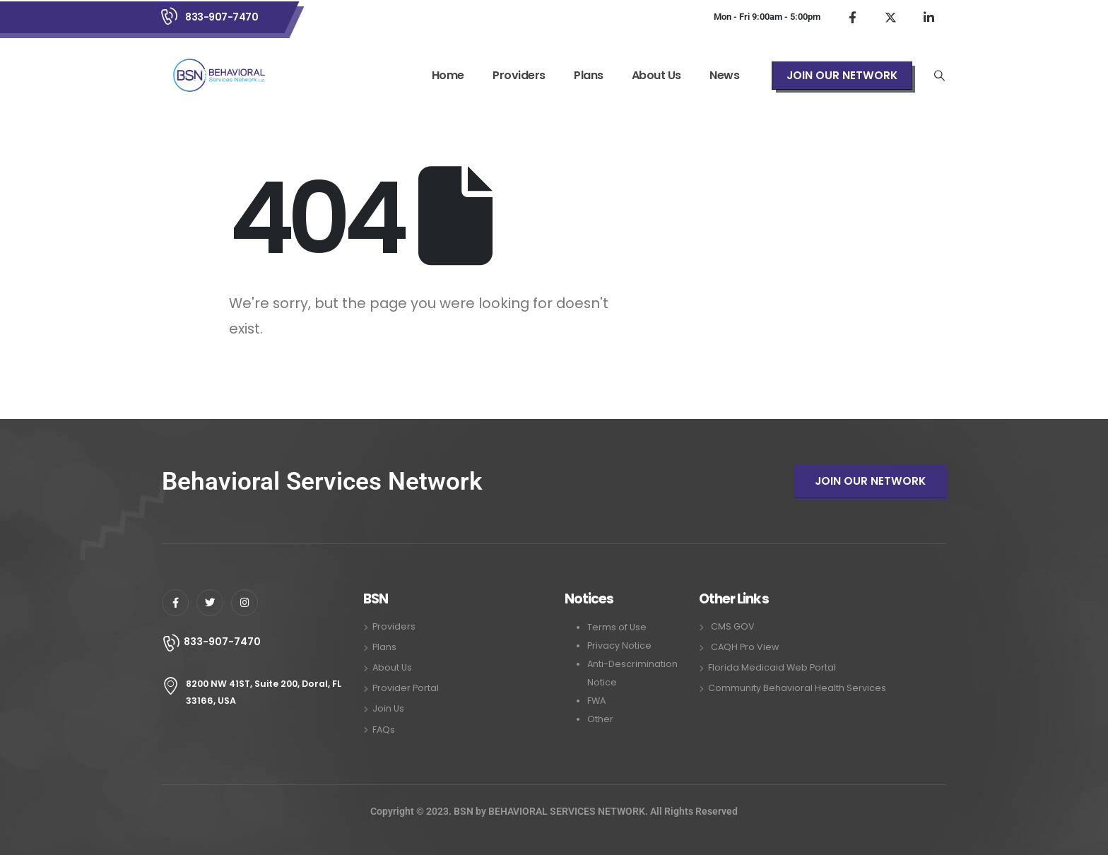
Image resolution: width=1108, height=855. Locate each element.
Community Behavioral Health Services (797, 688)
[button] (842, 75)
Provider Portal (405, 688)
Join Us (388, 708)
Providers (519, 75)
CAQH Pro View (745, 647)
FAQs (383, 730)
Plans (588, 75)
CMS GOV (733, 626)
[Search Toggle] (939, 75)
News (724, 75)
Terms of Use (617, 627)
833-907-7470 (221, 17)
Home (448, 75)
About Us (656, 75)
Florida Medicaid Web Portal (772, 667)
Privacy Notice (619, 645)
